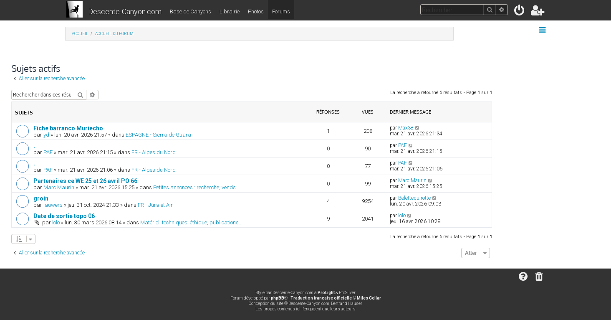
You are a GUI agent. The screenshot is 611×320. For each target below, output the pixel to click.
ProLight (326, 292)
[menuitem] (520, 12)
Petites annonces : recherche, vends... (196, 187)
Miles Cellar (369, 298)
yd (46, 135)
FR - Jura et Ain (156, 205)
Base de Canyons (190, 11)
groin (40, 198)
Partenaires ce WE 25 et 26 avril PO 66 (85, 181)
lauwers (53, 205)
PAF (48, 152)
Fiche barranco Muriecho (68, 128)
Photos (256, 11)
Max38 (406, 128)
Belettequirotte (414, 198)
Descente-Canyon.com (125, 11)
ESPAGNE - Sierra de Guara (158, 135)
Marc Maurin (58, 187)
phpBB (277, 298)
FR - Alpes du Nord (153, 152)
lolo (56, 222)
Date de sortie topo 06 (64, 216)
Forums (281, 11)
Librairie (230, 11)
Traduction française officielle (321, 298)
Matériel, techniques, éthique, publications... (191, 222)
